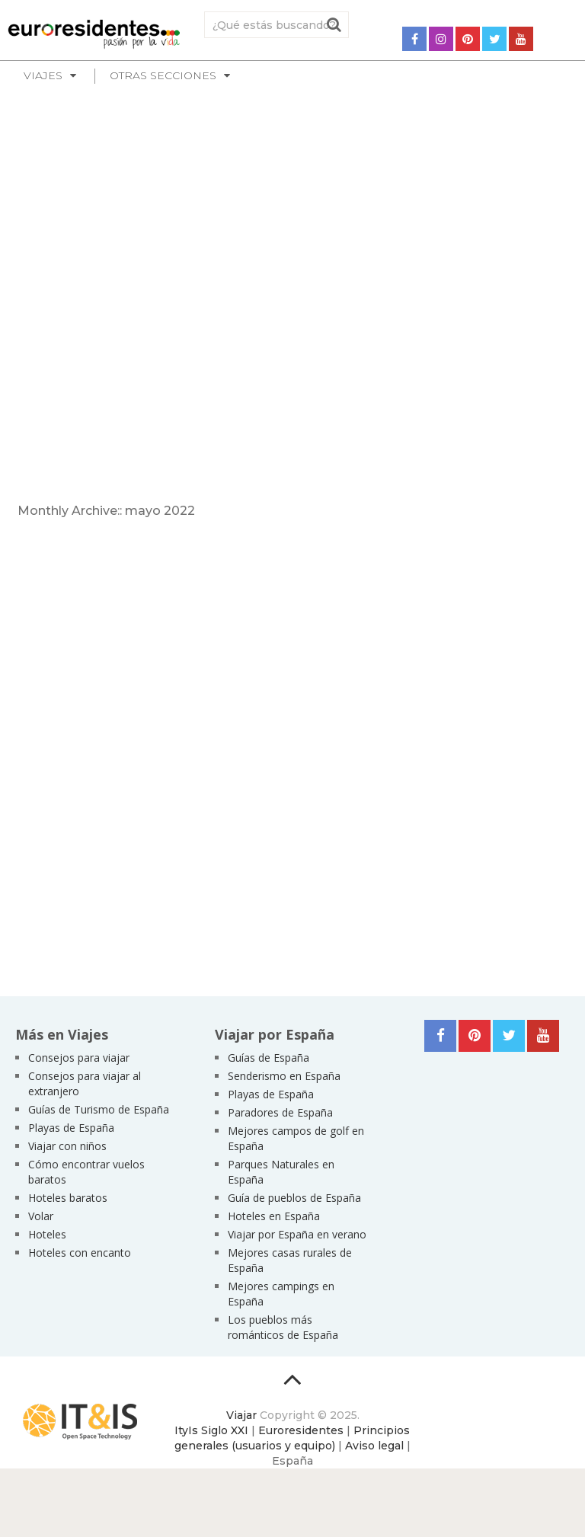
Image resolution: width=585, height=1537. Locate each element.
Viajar (241, 1415)
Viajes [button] (43, 75)
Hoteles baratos (67, 1197)
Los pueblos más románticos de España (283, 1327)
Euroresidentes (301, 1430)
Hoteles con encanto (79, 1252)
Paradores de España (280, 1112)
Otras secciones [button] (163, 75)
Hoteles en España (274, 1216)
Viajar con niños (67, 1146)
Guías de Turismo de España (98, 1109)
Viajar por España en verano (297, 1234)
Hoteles (47, 1234)
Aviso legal (374, 1445)
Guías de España (268, 1057)
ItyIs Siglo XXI (211, 1430)
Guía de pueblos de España (294, 1197)
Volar (40, 1216)
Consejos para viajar (78, 1057)
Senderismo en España (284, 1076)
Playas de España (71, 1127)
